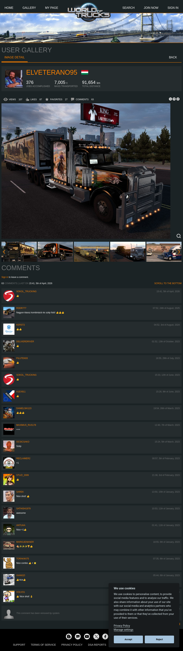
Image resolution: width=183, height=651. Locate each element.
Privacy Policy (72, 644)
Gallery (29, 7)
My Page (51, 7)
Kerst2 (20, 325)
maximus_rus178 (26, 425)
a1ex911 (21, 391)
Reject (159, 639)
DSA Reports (97, 644)
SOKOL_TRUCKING (26, 291)
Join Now (151, 7)
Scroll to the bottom (168, 283)
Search (128, 7)
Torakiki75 (22, 558)
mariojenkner (25, 542)
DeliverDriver (25, 341)
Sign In (172, 7)
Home (9, 7)
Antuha (20, 525)
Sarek (20, 492)
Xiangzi (20, 575)
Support (19, 644)
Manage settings (123, 629)
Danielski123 (23, 408)
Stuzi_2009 (22, 475)
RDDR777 (21, 308)
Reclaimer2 (23, 458)
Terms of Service (43, 644)
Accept (128, 639)
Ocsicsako (22, 441)
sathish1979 (23, 508)
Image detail (14, 57)
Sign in (4, 277)
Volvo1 (20, 592)
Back (173, 57)
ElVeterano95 (51, 72)
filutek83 (22, 358)
